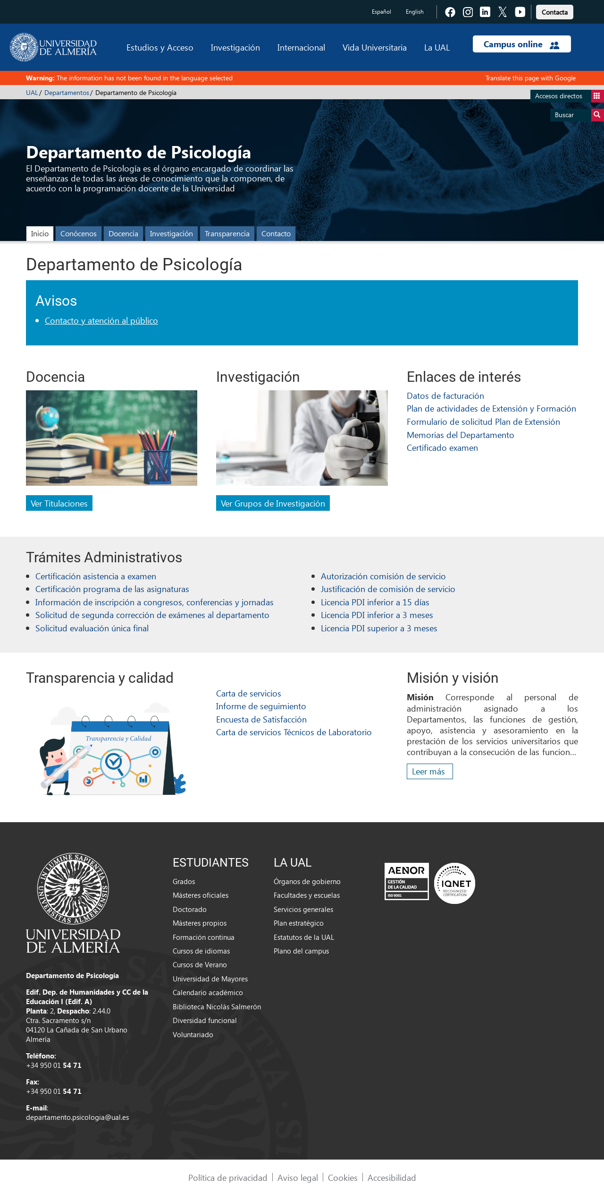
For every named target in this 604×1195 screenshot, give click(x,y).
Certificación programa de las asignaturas (112, 588)
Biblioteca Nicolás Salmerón (217, 1006)
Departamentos (66, 92)
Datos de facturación (445, 395)
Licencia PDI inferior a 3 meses (377, 614)
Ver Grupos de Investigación (273, 503)
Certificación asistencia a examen (95, 576)
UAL (32, 92)
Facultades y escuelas (307, 895)
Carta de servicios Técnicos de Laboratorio (294, 732)
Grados (184, 881)
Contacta (555, 12)
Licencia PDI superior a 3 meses (379, 628)
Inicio (40, 233)
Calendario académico (208, 992)
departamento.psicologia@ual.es (77, 1117)
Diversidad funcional (205, 1020)
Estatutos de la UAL (304, 937)
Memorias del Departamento (460, 434)
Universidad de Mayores (210, 978)
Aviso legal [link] (297, 1177)
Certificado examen (442, 447)
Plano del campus (301, 950)
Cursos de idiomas (201, 950)
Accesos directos (569, 96)
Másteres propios (199, 923)
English (415, 11)
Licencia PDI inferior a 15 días (375, 602)
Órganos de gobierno (307, 881)
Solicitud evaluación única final (92, 628)
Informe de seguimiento (261, 706)
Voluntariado (193, 1034)
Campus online (522, 44)
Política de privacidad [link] (228, 1177)
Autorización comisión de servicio (383, 576)
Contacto (276, 233)
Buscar (579, 115)
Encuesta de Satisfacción (261, 719)
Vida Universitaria (375, 47)
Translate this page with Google (531, 77)
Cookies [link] (343, 1177)
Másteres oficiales (200, 895)
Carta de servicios (248, 693)
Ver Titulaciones (59, 503)
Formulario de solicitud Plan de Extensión (483, 421)
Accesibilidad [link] (392, 1177)
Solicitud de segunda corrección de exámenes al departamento (152, 614)
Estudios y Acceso (159, 47)
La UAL (437, 47)
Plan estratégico (299, 923)
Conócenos (78, 233)
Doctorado (190, 909)
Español (381, 11)
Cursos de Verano (200, 964)
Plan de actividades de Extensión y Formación (491, 408)
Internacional (301, 47)
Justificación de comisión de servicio (388, 588)
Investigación (235, 47)
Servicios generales (303, 909)
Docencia (123, 233)
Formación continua (204, 937)
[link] (554, 11)
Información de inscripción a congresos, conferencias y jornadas (154, 602)
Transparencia (227, 233)
